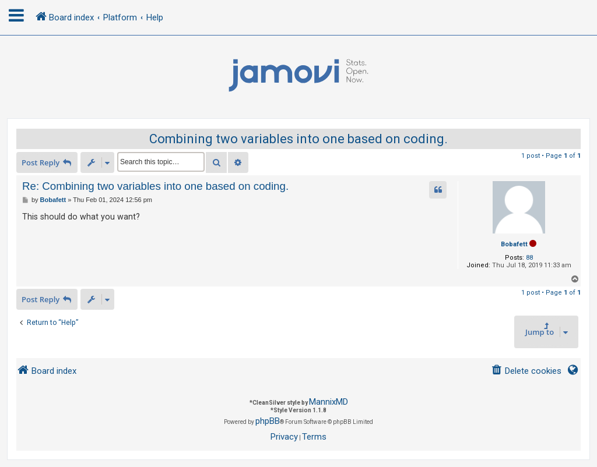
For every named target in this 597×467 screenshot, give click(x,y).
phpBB (267, 421)
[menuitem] (526, 371)
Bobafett (514, 244)
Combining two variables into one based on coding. (298, 139)
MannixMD (328, 402)
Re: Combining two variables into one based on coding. (155, 186)
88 (529, 257)
